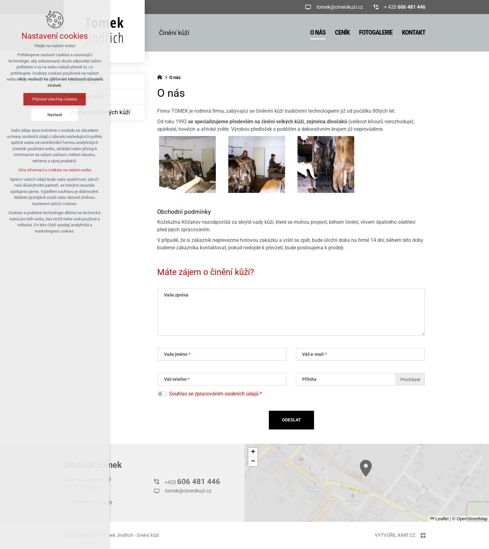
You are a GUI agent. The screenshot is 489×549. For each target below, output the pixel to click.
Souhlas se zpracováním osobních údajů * (215, 394)
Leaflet (439, 518)
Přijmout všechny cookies (54, 99)
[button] (253, 452)
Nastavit (54, 114)
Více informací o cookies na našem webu (54, 170)
